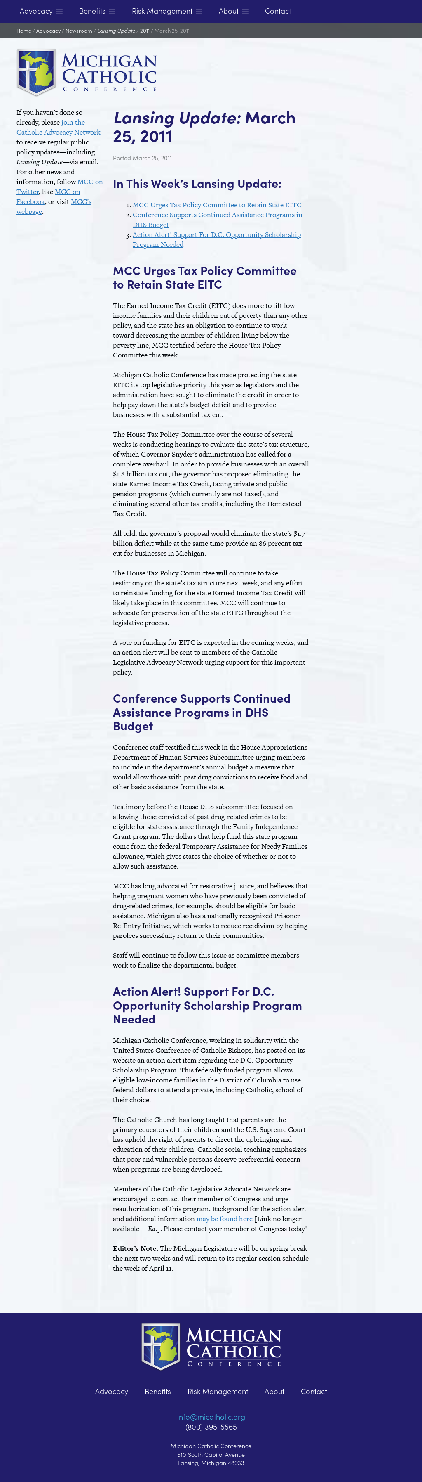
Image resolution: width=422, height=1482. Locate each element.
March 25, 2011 (172, 30)
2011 (145, 30)
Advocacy (48, 30)
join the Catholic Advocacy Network (58, 127)
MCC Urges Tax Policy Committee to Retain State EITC (217, 205)
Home (23, 30)
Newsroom (79, 30)
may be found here (225, 1219)
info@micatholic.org (211, 1416)
